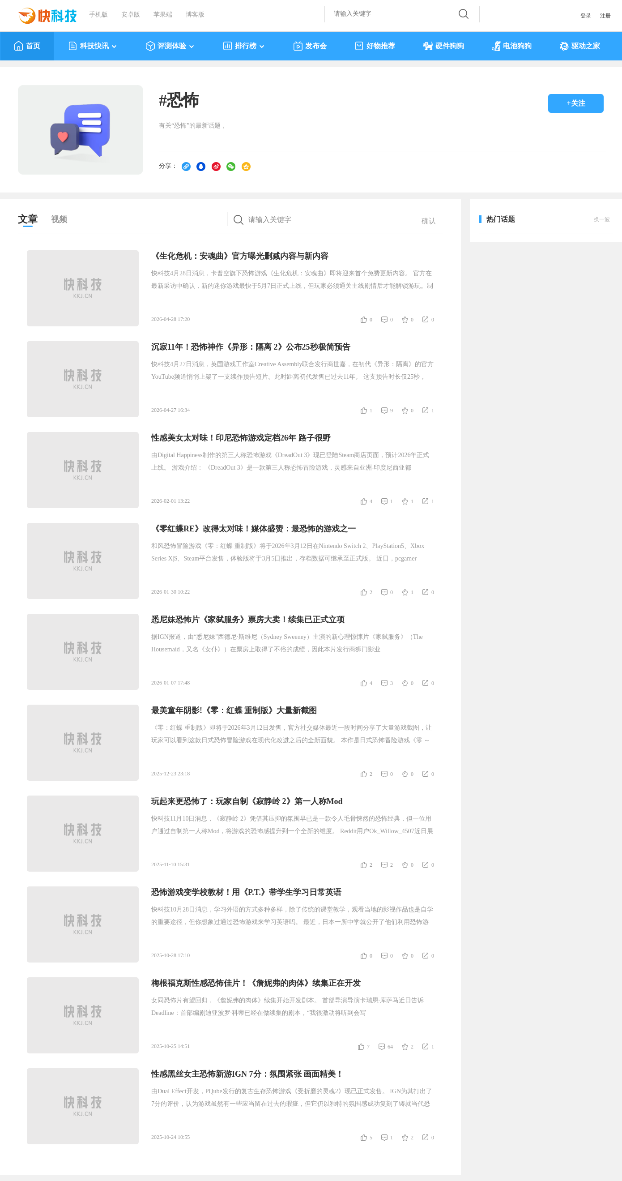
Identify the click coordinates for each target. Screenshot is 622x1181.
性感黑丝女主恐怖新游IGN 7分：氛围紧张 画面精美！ (247, 1074)
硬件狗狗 (443, 46)
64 (390, 1047)
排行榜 (244, 46)
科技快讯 (93, 46)
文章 (28, 219)
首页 (27, 46)
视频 (59, 219)
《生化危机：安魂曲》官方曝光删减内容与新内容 (239, 256)
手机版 (98, 14)
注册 (605, 16)
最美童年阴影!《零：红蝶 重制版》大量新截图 (234, 710)
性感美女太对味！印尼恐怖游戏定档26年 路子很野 (241, 437)
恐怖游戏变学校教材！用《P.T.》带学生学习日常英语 (246, 892)
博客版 (195, 14)
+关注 (576, 103)
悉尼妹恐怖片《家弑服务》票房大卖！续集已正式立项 (248, 619)
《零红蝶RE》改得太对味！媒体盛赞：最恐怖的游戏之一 (253, 528)
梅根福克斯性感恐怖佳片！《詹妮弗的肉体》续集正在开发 (256, 983)
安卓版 (130, 14)
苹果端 (162, 14)
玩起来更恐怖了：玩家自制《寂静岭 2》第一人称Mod (247, 801)
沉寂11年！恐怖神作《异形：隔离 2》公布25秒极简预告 (250, 346)
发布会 (310, 46)
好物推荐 (374, 46)
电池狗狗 (512, 46)
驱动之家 (579, 46)
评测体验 (170, 46)
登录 (585, 16)
